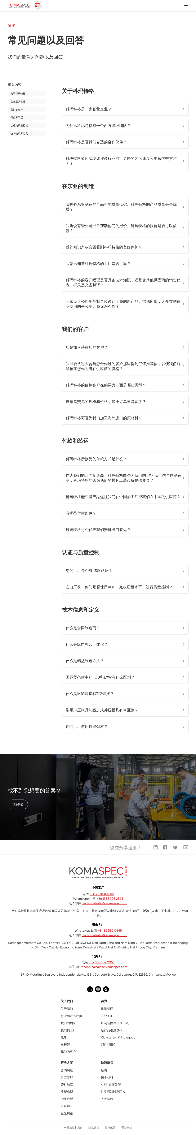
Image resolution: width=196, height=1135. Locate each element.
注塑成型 (67, 1092)
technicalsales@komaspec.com (104, 903)
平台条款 (126, 1127)
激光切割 (67, 1113)
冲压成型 (67, 1099)
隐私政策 (93, 1127)
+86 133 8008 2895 (110, 898)
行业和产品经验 (71, 1016)
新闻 (104, 1070)
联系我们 (17, 804)
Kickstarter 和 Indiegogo (118, 1037)
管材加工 (67, 1084)
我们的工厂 (68, 1030)
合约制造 (67, 1070)
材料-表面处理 (111, 1084)
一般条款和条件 (73, 1127)
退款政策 (110, 1127)
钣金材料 (107, 1077)
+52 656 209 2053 (101, 962)
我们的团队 (68, 1023)
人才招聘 (107, 1099)
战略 (64, 1037)
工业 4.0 (106, 1016)
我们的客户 (17, 109)
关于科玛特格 (18, 93)
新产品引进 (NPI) (113, 1030)
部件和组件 (108, 1044)
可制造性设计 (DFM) (115, 1023)
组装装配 (67, 1077)
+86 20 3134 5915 (102, 894)
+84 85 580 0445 (110, 930)
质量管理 (107, 1009)
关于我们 (67, 1009)
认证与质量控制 (19, 125)
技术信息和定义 (19, 133)
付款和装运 (17, 117)
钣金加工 (67, 1106)
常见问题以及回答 (113, 1092)
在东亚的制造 (18, 101)
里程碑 (65, 1044)
